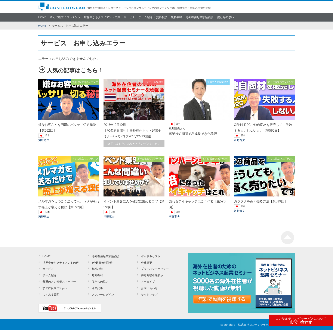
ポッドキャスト (150, 256)
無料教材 (176, 17)
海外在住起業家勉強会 (199, 17)
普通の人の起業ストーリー (59, 281)
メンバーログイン (103, 294)
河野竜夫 (43, 140)
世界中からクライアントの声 (102, 17)
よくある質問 (51, 294)
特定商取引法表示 (152, 275)
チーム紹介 (145, 17)
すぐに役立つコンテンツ (65, 17)
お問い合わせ (301, 320)
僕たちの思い (225, 17)
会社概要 (146, 262)
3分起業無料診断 (102, 262)
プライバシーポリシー (155, 269)
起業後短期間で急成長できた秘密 (193, 134)
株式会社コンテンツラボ (253, 324)
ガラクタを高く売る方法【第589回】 (260, 201)
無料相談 (161, 17)
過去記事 (97, 288)
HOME (42, 17)
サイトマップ (149, 294)
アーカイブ (148, 281)
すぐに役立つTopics (55, 288)
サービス (129, 17)
